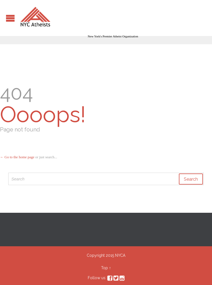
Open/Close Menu (10, 18)
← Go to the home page (17, 157)
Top (104, 268)
